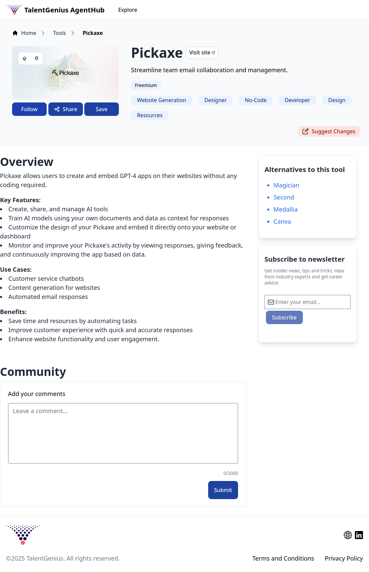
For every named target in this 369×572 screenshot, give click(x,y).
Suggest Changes (329, 131)
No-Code (256, 100)
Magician (286, 185)
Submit (223, 490)
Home (24, 33)
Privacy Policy (344, 558)
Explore (127, 9)
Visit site (202, 52)
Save (101, 109)
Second (284, 197)
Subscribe (284, 317)
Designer (215, 100)
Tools (59, 33)
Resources (150, 115)
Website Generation (161, 100)
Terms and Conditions (283, 558)
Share (65, 109)
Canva (282, 221)
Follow (29, 109)
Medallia (286, 209)
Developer (297, 100)
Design (336, 100)
